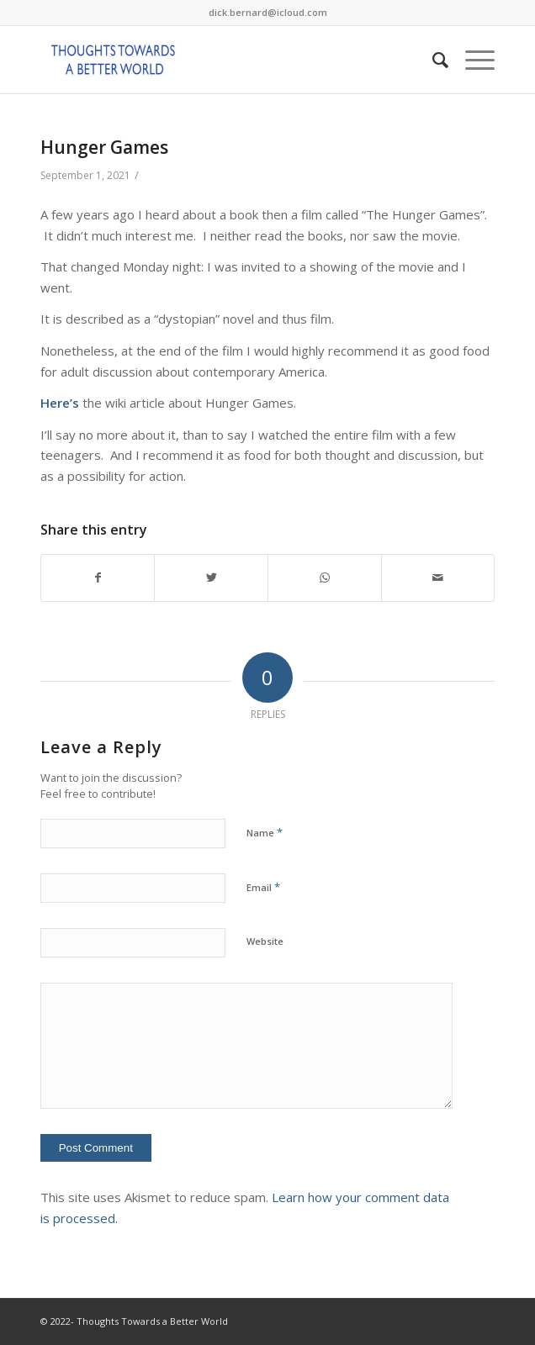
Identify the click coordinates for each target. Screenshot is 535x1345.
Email (263, 886)
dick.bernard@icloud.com (268, 12)
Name (264, 832)
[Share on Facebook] (98, 578)
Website (264, 941)
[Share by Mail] (438, 578)
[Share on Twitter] (211, 578)
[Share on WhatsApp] (324, 578)
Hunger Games (104, 147)
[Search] (432, 59)
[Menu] (471, 59)
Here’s (59, 402)
